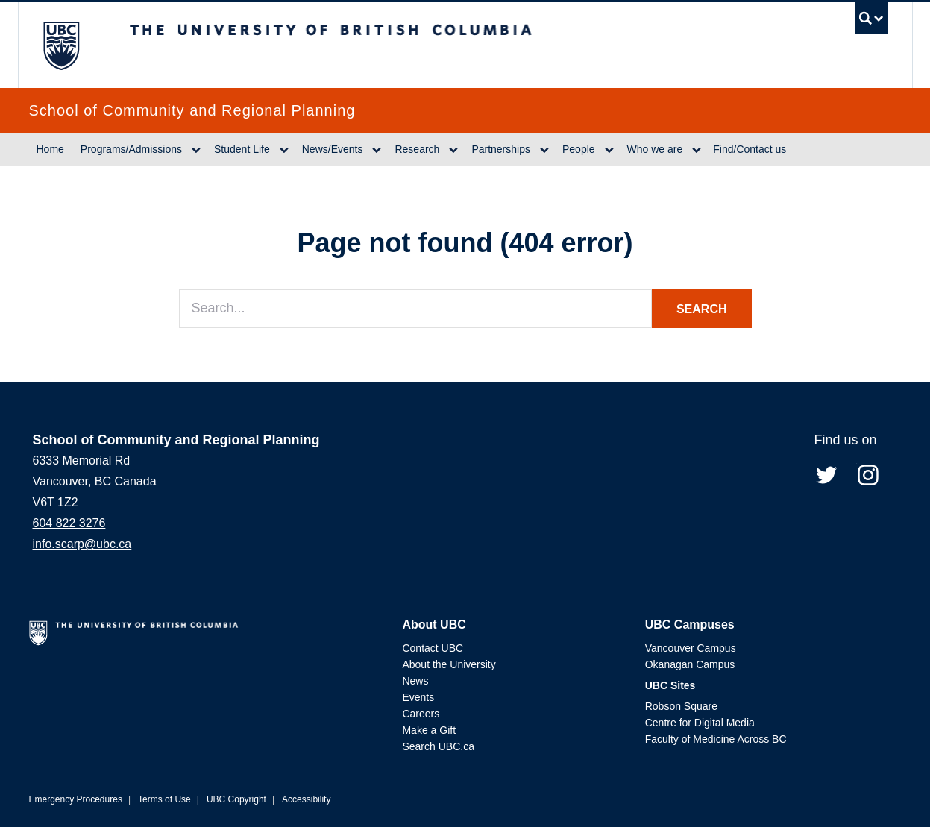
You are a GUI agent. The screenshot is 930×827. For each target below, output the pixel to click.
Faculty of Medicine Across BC (716, 739)
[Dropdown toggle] (196, 150)
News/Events (332, 149)
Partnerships (500, 149)
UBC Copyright (236, 799)
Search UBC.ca (438, 746)
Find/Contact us (749, 149)
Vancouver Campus (690, 648)
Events (418, 697)
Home (50, 149)
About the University (448, 664)
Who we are (655, 149)
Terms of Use (164, 799)
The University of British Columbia (61, 45)
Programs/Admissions (131, 149)
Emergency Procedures (75, 799)
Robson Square (681, 706)
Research (417, 149)
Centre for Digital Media (700, 723)
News (415, 681)
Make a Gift (429, 730)
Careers (420, 714)
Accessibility (306, 799)
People (578, 149)
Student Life (242, 149)
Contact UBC (432, 648)
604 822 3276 (69, 523)
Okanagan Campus (690, 664)
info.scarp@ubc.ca (82, 544)
